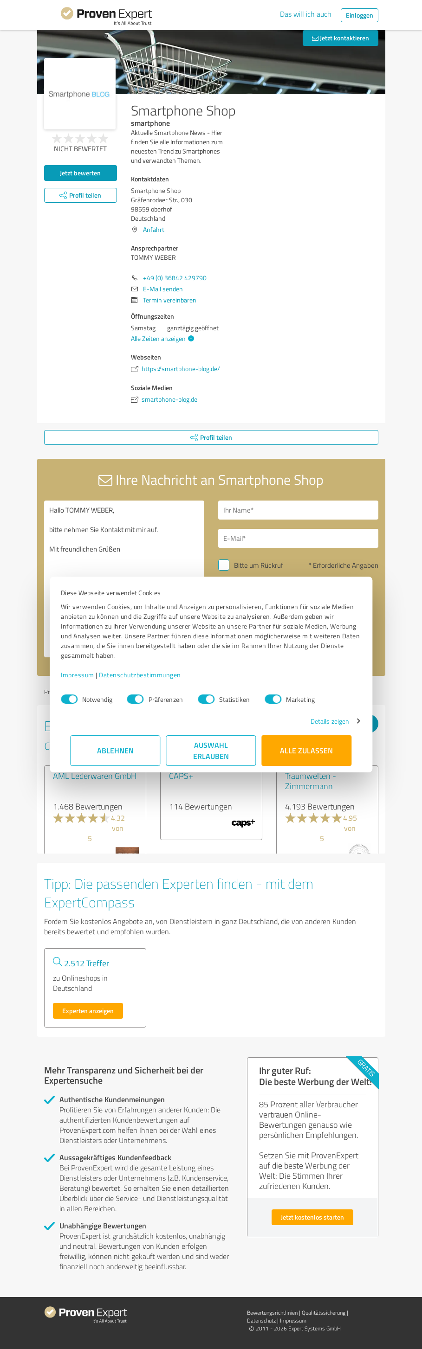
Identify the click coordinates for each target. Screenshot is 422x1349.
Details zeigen (320, 721)
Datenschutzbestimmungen (150, 674)
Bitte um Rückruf (258, 565)
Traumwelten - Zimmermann (310, 780)
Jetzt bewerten (80, 172)
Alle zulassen (306, 750)
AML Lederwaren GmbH (94, 775)
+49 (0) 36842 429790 (175, 277)
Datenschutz (261, 1320)
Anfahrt (153, 229)
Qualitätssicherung (323, 1313)
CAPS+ (181, 775)
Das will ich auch (305, 14)
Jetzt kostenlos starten (312, 1217)
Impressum (87, 674)
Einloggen (359, 15)
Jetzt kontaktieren (340, 37)
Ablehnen (115, 750)
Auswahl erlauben (211, 750)
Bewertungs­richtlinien (272, 1313)
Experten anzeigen (88, 1010)
